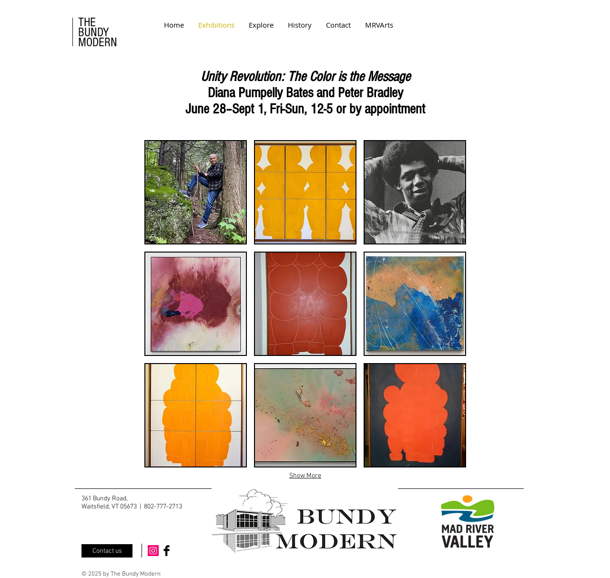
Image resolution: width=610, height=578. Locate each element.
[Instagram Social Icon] (153, 550)
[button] (195, 192)
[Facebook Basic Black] (166, 550)
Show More (305, 476)
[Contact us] (106, 551)
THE (87, 22)
